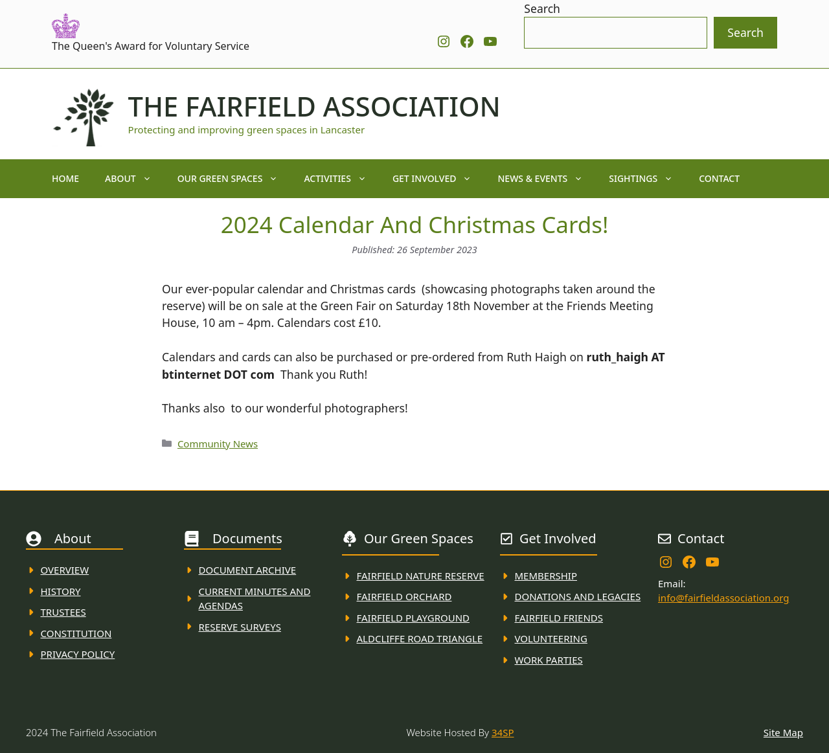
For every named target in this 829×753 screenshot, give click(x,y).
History (61, 591)
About (135, 178)
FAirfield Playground (413, 617)
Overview (65, 569)
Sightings (647, 178)
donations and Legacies (578, 596)
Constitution (76, 633)
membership (546, 575)
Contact (719, 178)
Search (542, 8)
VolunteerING (551, 638)
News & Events (546, 178)
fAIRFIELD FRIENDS (559, 617)
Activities (342, 178)
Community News (217, 443)
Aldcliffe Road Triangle (420, 638)
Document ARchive (248, 569)
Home (65, 178)
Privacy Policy (78, 653)
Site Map (783, 732)
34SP (503, 732)
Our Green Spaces (234, 178)
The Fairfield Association (314, 106)
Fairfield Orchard (404, 596)
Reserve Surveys (240, 626)
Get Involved (438, 178)
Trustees (63, 611)
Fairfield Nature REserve (420, 575)
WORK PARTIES (549, 659)
